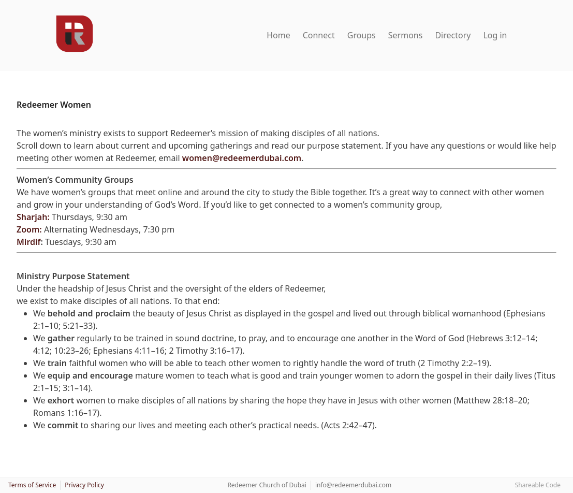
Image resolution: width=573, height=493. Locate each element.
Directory (453, 35)
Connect (319, 35)
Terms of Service (32, 485)
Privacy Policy (84, 485)
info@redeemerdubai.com (353, 485)
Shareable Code (538, 485)
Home (278, 35)
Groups (361, 35)
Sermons (405, 35)
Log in (495, 35)
